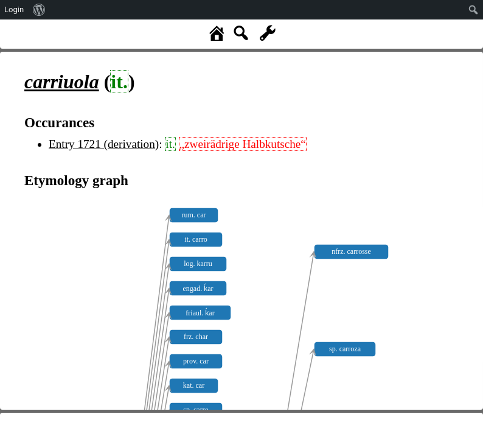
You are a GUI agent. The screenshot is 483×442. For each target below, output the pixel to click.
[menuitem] (39, 9)
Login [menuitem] (14, 9)
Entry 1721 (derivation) (104, 144)
